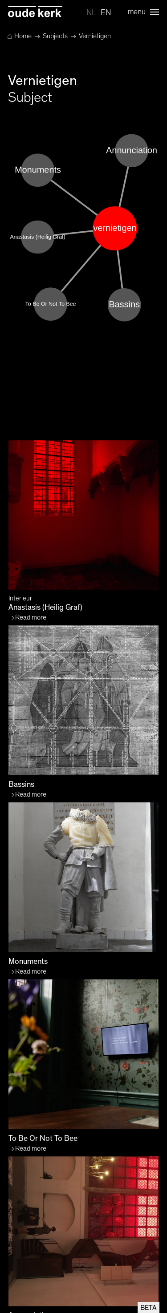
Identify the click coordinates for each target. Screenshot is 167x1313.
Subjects (55, 36)
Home (19, 36)
